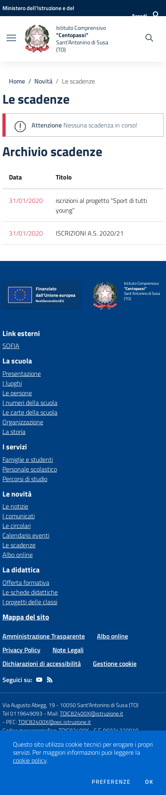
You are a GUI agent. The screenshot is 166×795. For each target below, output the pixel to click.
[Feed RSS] (49, 679)
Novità (43, 81)
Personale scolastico (29, 469)
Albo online (17, 554)
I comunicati (18, 516)
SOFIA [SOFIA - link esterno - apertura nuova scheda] (10, 346)
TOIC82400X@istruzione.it (91, 713)
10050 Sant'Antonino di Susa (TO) (99, 705)
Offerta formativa (25, 582)
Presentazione (21, 373)
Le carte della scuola (29, 412)
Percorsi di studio (24, 479)
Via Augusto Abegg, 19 (28, 705)
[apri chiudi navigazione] (11, 39)
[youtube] (39, 679)
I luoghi (12, 383)
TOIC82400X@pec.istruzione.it (54, 722)
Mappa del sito (25, 616)
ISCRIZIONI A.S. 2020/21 (90, 233)
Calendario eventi (25, 535)
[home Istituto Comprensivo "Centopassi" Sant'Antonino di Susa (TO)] (66, 39)
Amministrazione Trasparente (43, 636)
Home (17, 81)
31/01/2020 (26, 200)
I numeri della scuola (29, 402)
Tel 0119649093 (22, 713)
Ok (149, 782)
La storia (13, 431)
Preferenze (111, 782)
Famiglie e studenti (27, 459)
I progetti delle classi (29, 602)
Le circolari (16, 525)
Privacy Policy (21, 650)
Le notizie (15, 506)
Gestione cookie (115, 663)
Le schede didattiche (30, 592)
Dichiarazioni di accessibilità (41, 663)
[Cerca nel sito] (149, 38)
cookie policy (29, 760)
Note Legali (68, 650)
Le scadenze (78, 81)
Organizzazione (22, 422)
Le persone (17, 393)
